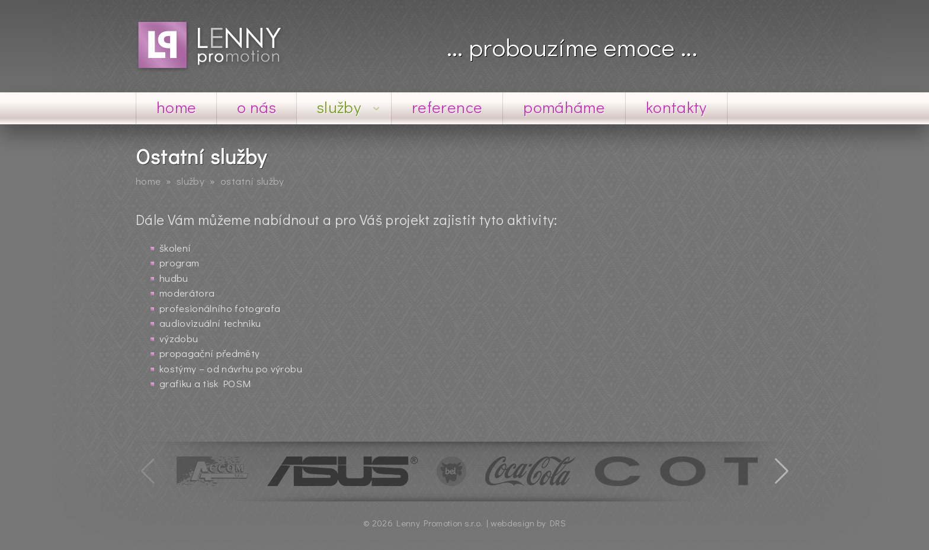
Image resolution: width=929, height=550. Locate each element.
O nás (256, 107)
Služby (349, 107)
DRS (558, 523)
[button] (781, 471)
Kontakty (676, 107)
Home (176, 107)
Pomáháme (564, 107)
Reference (447, 107)
